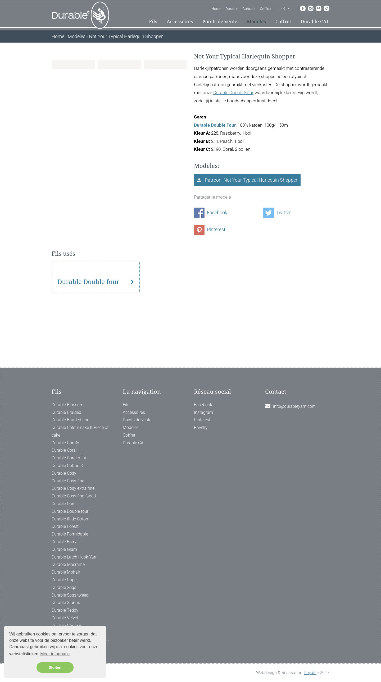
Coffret (265, 9)
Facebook (210, 212)
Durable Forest (65, 526)
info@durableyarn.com (294, 406)
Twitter (277, 212)
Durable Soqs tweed (70, 595)
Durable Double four (88, 334)
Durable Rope (64, 579)
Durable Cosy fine (68, 480)
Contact (249, 9)
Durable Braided (66, 412)
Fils (153, 21)
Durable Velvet (65, 617)
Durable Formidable (70, 534)
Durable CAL (315, 21)
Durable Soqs (64, 587)
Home (216, 9)
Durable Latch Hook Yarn (75, 557)
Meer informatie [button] (55, 654)
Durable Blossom (67, 404)
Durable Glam (64, 549)
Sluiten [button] (55, 667)
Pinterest (209, 229)
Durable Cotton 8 (67, 465)
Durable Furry (64, 541)
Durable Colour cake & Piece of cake (80, 431)
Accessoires (180, 21)
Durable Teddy (65, 610)
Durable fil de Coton (70, 518)
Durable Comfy (65, 442)
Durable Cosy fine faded (74, 495)
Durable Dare (63, 503)
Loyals (310, 672)
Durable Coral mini (69, 457)
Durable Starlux (66, 602)
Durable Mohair (66, 572)
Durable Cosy (64, 473)
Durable (231, 9)
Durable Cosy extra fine (73, 488)
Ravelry (201, 427)
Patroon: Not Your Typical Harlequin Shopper (250, 180)
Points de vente (219, 21)
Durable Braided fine (70, 419)
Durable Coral (64, 450)
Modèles (256, 21)
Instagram (203, 412)
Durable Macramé (68, 564)
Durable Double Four (233, 92)
